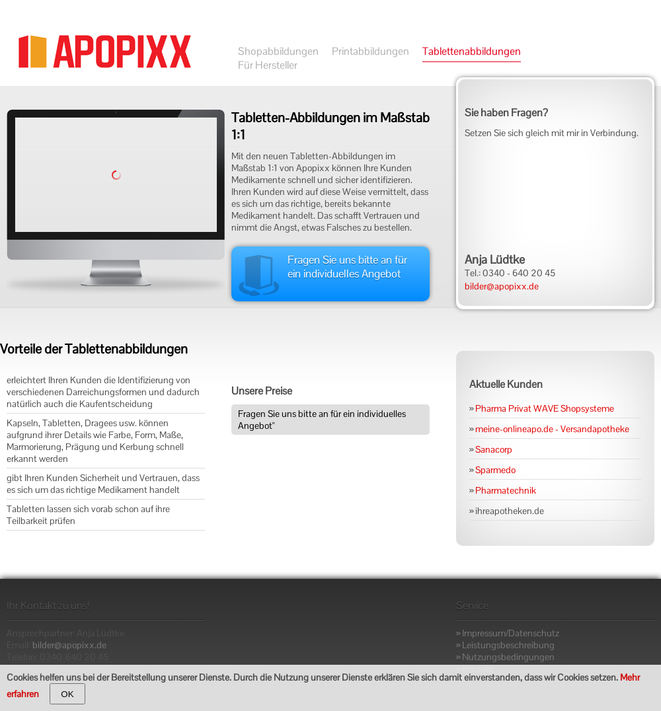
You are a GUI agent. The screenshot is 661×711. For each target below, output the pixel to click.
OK (67, 694)
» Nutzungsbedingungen (505, 657)
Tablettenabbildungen (471, 51)
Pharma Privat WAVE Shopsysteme (544, 408)
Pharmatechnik (505, 490)
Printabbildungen (370, 51)
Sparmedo (495, 470)
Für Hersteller (267, 65)
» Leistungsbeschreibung (505, 645)
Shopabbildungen (278, 51)
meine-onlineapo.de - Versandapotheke (552, 429)
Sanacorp (493, 449)
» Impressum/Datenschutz (507, 633)
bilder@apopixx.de (502, 286)
